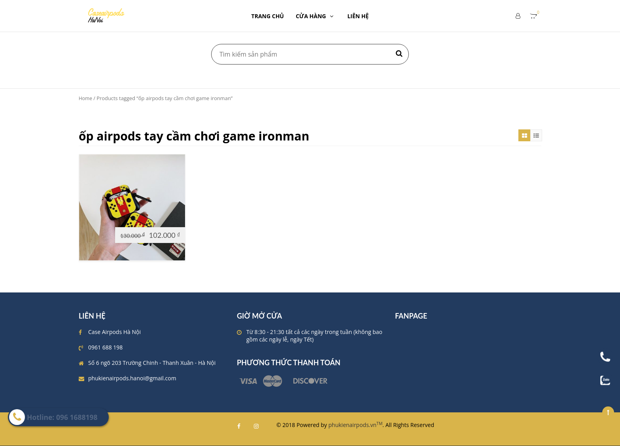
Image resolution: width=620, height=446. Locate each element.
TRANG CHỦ (267, 16)
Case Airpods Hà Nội (114, 332)
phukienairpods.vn (356, 425)
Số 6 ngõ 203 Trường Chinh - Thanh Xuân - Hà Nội (151, 362)
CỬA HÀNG (316, 16)
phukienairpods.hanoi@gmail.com (132, 378)
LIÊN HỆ (358, 16)
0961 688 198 (105, 347)
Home (85, 98)
